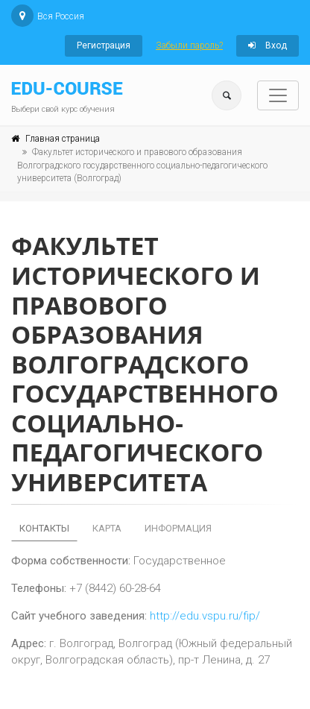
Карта (106, 528)
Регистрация (103, 45)
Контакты (44, 528)
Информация (178, 528)
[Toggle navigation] (278, 95)
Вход (267, 45)
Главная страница (62, 138)
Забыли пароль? (189, 45)
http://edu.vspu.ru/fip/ (205, 616)
